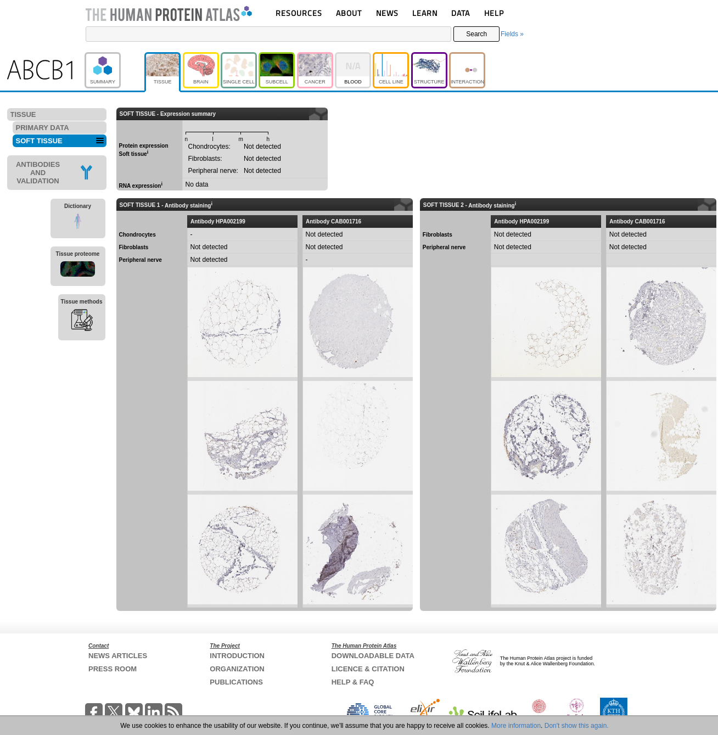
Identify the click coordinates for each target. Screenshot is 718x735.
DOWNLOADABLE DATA (373, 656)
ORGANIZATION (237, 669)
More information (516, 726)
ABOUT (349, 13)
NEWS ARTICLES (117, 656)
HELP (494, 13)
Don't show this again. (577, 726)
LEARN (424, 13)
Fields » (512, 34)
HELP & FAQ (353, 682)
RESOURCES (299, 13)
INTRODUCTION (237, 656)
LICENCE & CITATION (368, 669)
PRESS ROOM (112, 669)
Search (476, 34)
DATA (460, 13)
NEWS (387, 13)
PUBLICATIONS (236, 682)
